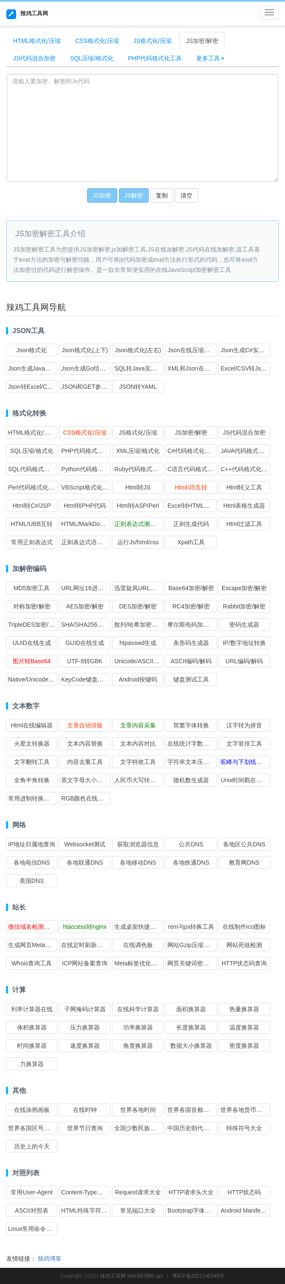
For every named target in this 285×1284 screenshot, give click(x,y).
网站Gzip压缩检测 (191, 945)
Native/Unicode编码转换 (40, 679)
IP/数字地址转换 (244, 642)
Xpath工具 (191, 542)
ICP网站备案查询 (84, 963)
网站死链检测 (244, 945)
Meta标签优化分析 (138, 963)
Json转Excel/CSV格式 (37, 386)
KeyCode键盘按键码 (88, 679)
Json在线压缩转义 (191, 350)
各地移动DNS (138, 862)
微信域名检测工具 (32, 926)
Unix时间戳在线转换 (247, 780)
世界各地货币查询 (244, 1109)
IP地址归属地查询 (31, 844)
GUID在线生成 (84, 642)
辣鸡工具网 (27, 14)
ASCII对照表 (31, 1210)
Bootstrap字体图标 (192, 1210)
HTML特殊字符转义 (87, 1210)
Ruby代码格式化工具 (142, 469)
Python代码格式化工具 (91, 469)
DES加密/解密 (138, 606)
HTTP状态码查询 (244, 963)
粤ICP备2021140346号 (198, 1276)
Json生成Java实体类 (35, 368)
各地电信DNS (32, 862)
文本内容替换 (85, 743)
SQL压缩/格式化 (91, 58)
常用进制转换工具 (32, 798)
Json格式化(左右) (138, 350)
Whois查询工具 (31, 963)
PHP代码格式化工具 (155, 58)
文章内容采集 (138, 725)
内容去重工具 (85, 761)
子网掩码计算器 (85, 1009)
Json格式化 (32, 350)
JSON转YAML (138, 386)
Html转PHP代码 (85, 505)
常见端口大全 (138, 1210)
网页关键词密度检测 (194, 963)
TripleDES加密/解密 (34, 624)
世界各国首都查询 (191, 1109)
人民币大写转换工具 (141, 780)
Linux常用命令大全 (33, 1228)
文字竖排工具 (244, 743)
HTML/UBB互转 (32, 523)
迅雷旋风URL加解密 (141, 588)
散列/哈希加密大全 (139, 624)
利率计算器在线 (32, 1009)
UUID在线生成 (31, 642)
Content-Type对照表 (88, 1192)
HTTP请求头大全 (191, 1192)
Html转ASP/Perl (138, 505)
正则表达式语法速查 (88, 542)
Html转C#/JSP (31, 505)
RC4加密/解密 (191, 606)
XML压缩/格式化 (138, 450)
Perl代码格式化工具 (34, 487)
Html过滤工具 (244, 523)
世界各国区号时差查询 (38, 1128)
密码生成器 (244, 624)
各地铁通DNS (191, 862)
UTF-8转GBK (84, 661)
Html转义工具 (244, 487)
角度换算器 (138, 1045)
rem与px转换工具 (191, 926)
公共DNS (191, 844)
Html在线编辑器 (32, 725)
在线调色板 (138, 945)
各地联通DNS (85, 862)
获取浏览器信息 (138, 844)
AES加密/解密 (85, 606)
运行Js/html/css (137, 542)
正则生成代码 (191, 523)
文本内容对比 (138, 743)
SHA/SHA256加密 (85, 624)
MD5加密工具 (32, 588)
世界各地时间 (138, 1109)
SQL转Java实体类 (138, 368)
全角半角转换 (32, 780)
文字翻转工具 (32, 761)
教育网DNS (244, 862)
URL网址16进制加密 (88, 588)
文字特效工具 (138, 761)
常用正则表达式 (32, 542)
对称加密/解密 (32, 606)
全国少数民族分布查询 (144, 1128)
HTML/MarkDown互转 (90, 523)
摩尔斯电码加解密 (191, 624)
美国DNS (32, 880)
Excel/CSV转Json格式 (249, 368)
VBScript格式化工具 (87, 487)
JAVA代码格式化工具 (248, 450)
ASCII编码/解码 (191, 661)
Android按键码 (138, 679)
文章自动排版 (85, 725)
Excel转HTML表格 (191, 505)
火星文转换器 (32, 743)
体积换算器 (32, 1027)
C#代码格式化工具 (192, 450)
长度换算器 (191, 1027)
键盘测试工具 (191, 679)
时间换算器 (32, 1045)
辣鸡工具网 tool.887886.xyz (131, 1276)
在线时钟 (85, 1109)
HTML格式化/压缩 (37, 40)
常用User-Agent (32, 1192)
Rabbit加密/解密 (244, 606)
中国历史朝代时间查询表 (200, 1128)
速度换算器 (85, 1045)
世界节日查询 (85, 1128)
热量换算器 (244, 1009)
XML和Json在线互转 (194, 368)
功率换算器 (138, 1027)
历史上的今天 (32, 1146)
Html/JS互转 (191, 487)
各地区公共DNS (244, 844)
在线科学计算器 (138, 1009)
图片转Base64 (32, 661)
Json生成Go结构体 (86, 368)
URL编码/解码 (244, 661)
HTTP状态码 (244, 1192)
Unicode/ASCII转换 (139, 661)
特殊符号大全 (244, 1128)
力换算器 (32, 1064)
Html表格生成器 (244, 505)
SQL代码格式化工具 (35, 469)
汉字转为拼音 (244, 725)
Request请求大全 (138, 1192)
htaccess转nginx (85, 926)
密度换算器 (244, 1045)
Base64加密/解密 (191, 588)
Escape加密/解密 (244, 588)
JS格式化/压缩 (152, 40)
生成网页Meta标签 (32, 945)
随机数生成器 (191, 780)
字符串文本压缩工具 (194, 761)
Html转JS (137, 487)
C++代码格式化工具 (246, 469)
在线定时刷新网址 (85, 945)
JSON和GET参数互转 (90, 386)
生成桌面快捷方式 (138, 926)
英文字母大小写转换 (88, 780)
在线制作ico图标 (244, 926)
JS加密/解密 (202, 40)
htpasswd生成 (137, 642)
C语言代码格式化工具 (196, 469)
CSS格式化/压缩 (97, 40)
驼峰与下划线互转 (244, 761)
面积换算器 (191, 1009)
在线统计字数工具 (191, 743)
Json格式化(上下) (85, 350)
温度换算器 (244, 1027)
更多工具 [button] (210, 58)
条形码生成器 (191, 642)
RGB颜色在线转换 (85, 798)
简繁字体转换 (191, 725)
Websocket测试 (84, 844)
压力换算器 (85, 1027)
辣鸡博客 (50, 1258)
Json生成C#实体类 (245, 350)
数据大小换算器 (191, 1045)
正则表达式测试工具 (141, 523)
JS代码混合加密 (34, 58)
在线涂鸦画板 (32, 1109)
